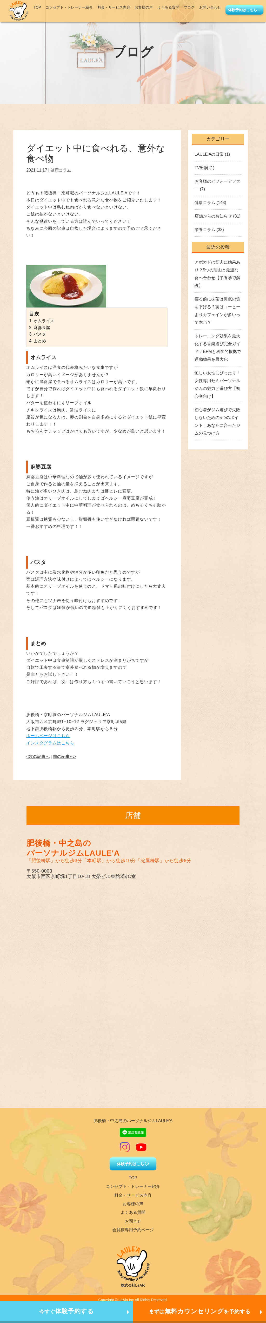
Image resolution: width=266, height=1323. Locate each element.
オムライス (44, 321)
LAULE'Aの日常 (209, 154)
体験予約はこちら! (133, 1164)
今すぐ (66, 1311)
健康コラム (60, 170)
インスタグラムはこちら (50, 743)
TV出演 (201, 168)
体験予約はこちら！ (244, 10)
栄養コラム (205, 229)
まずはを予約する (199, 1311)
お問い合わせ (210, 7)
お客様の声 (144, 7)
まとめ (40, 341)
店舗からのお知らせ (213, 216)
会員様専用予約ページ (133, 1230)
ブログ (189, 7)
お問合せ (133, 1221)
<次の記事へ (37, 756)
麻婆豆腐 (42, 327)
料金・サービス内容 (113, 7)
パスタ (40, 334)
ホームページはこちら (48, 735)
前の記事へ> (64, 756)
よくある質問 (168, 7)
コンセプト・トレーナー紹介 (69, 7)
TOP (37, 7)
